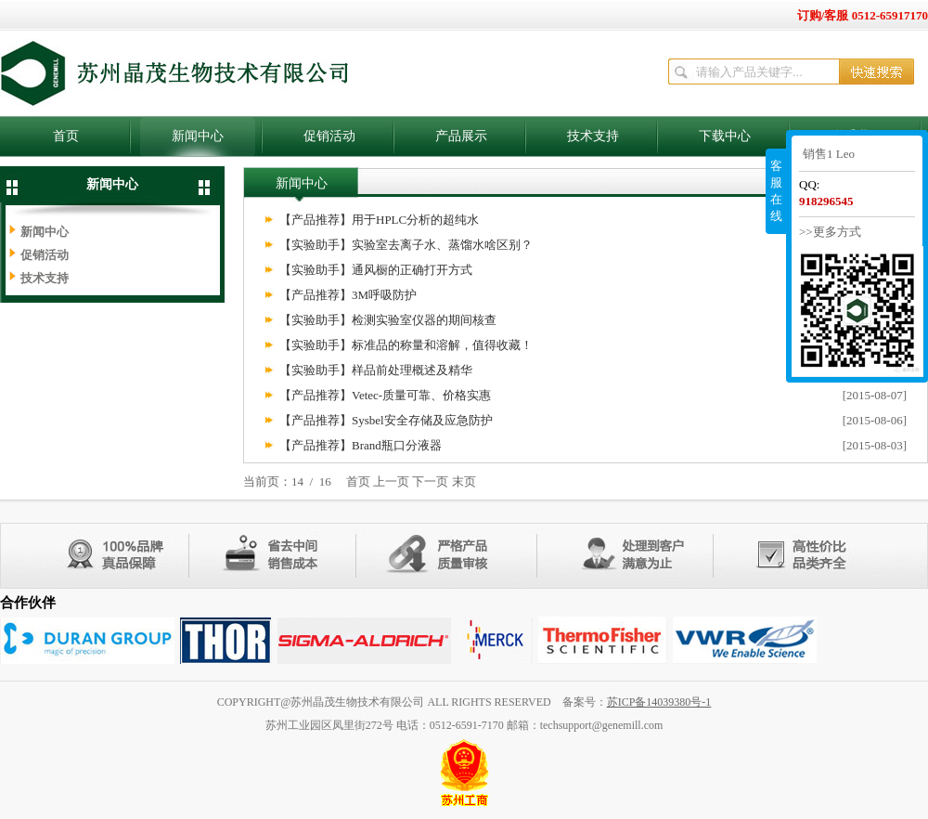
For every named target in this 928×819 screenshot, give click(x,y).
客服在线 (776, 191)
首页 (66, 136)
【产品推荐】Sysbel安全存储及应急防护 (386, 420)
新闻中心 (198, 136)
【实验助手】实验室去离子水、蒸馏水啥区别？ (406, 245)
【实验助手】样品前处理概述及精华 (375, 370)
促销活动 (329, 136)
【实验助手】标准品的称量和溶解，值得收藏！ (406, 345)
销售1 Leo (829, 154)
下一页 (430, 481)
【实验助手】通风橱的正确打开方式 (375, 270)
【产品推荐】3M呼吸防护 (348, 295)
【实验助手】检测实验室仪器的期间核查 (387, 320)
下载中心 (725, 136)
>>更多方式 (830, 232)
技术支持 (593, 136)
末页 (464, 481)
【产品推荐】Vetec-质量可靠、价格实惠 (385, 395)
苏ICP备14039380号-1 (659, 702)
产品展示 (461, 136)
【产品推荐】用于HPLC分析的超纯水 (379, 220)
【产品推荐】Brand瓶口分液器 (360, 445)
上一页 (391, 481)
